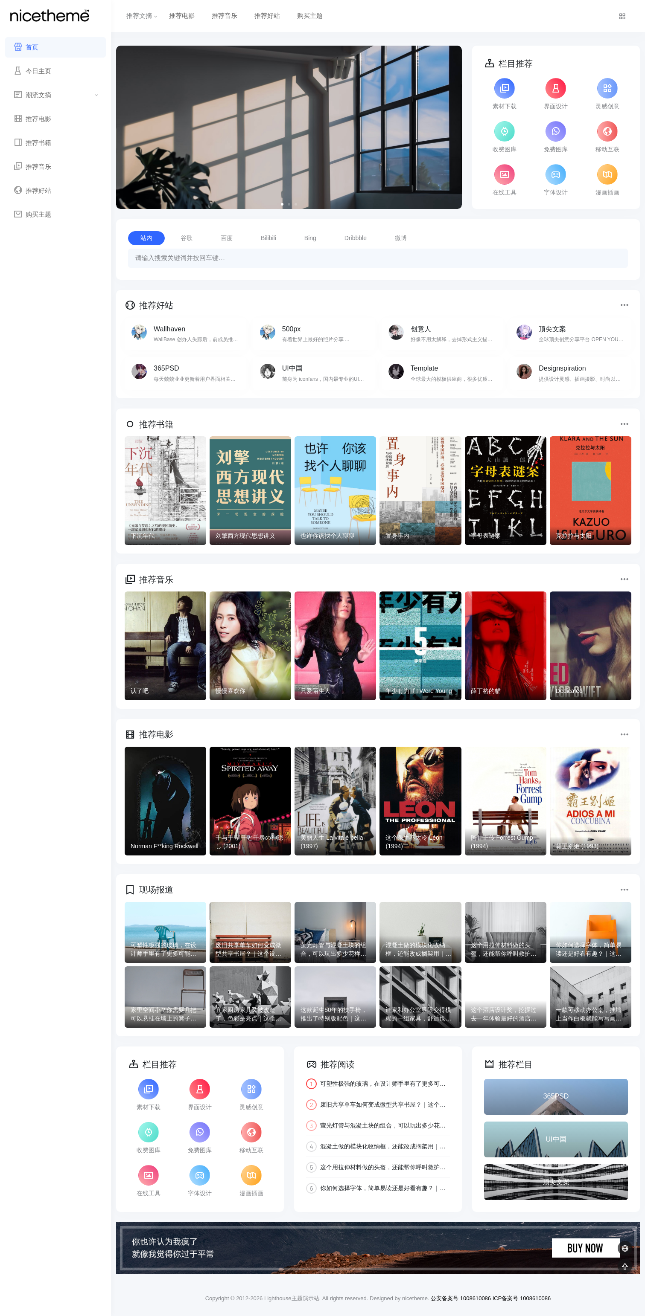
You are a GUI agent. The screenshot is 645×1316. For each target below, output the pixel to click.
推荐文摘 (142, 15)
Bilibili (268, 238)
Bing (310, 238)
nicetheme (415, 1298)
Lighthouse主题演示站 (291, 1298)
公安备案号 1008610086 (461, 1298)
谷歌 (187, 238)
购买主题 (310, 15)
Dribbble (355, 238)
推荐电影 (182, 15)
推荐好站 (267, 15)
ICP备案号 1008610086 (522, 1298)
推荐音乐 (224, 15)
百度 (227, 238)
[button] (282, 204)
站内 (146, 238)
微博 (401, 238)
